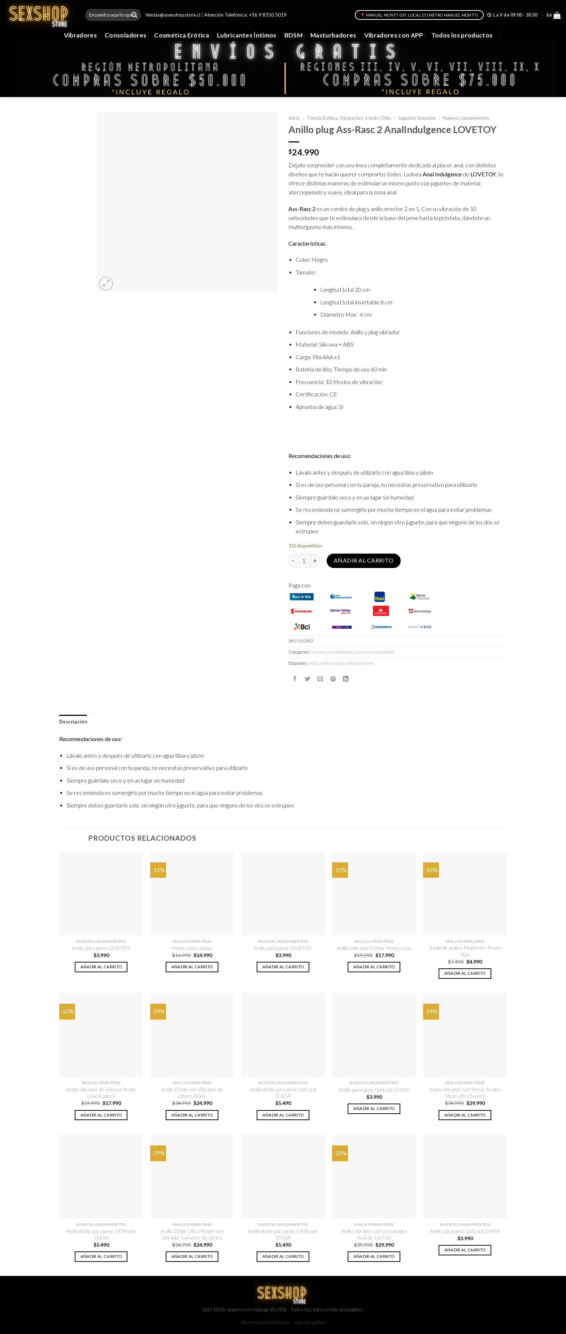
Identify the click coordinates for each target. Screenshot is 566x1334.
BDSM (293, 35)
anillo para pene (359, 663)
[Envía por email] (320, 678)
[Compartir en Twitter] (307, 678)
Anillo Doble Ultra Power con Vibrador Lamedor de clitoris (192, 1234)
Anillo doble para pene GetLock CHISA (283, 1092)
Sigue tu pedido (310, 1322)
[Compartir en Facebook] (295, 678)
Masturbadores (333, 35)
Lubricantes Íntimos (247, 35)
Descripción (73, 722)
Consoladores (125, 35)
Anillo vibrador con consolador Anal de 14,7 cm (374, 1234)
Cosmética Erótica (181, 35)
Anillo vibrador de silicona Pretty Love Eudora (101, 1092)
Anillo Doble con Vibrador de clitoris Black (192, 1092)
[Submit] (134, 15)
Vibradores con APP (393, 35)
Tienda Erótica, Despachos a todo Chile (349, 118)
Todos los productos (462, 35)
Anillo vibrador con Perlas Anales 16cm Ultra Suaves (465, 1092)
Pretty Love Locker (192, 948)
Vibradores (80, 35)
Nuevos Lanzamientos (466, 118)
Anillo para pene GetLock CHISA (374, 1090)
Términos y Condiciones (265, 1322)
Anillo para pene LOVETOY (101, 948)
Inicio (294, 118)
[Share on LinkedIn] (346, 678)
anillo (313, 663)
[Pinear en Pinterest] (333, 678)
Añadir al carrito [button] (101, 966)
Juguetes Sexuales (416, 118)
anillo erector (331, 663)
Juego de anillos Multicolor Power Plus (465, 951)
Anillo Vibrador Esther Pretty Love (374, 948)
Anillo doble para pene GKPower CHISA (101, 1234)
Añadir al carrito (363, 560)
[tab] (73, 722)
